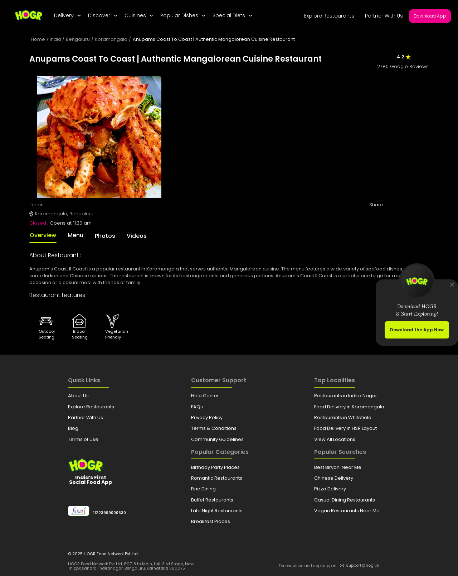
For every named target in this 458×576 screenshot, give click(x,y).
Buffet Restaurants (212, 499)
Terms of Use (83, 439)
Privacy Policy (207, 417)
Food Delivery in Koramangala (349, 406)
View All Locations (334, 439)
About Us (78, 395)
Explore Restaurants (329, 15)
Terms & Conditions (214, 428)
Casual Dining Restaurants (344, 499)
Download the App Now (417, 330)
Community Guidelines (217, 439)
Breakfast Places (210, 521)
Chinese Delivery (333, 478)
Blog (73, 428)
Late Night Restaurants (217, 510)
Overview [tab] (43, 235)
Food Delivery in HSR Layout (345, 428)
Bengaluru (78, 39)
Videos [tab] (137, 236)
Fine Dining (203, 488)
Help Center (205, 395)
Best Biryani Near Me (337, 467)
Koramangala (111, 39)
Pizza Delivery (330, 488)
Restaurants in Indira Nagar (345, 395)
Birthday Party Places (215, 467)
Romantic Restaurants (216, 478)
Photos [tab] (105, 236)
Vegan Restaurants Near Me (347, 510)
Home (38, 39)
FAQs (197, 406)
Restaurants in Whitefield (342, 417)
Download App (430, 16)
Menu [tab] (75, 235)
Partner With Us (384, 15)
